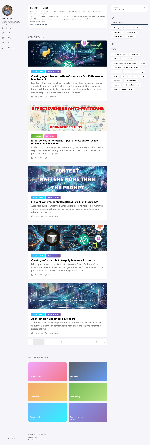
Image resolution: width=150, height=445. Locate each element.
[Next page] (104, 342)
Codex (128, 72)
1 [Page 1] (38, 342)
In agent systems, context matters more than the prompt (64, 202)
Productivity (118, 36)
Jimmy (44, 440)
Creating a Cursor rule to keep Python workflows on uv (63, 260)
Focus (115, 76)
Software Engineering (132, 85)
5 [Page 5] (96, 342)
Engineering (139, 72)
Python (116, 59)
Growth (132, 76)
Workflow (134, 54)
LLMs (142, 76)
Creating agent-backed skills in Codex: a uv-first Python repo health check (67, 78)
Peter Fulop (7, 19)
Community (131, 32)
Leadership (130, 36)
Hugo (35, 437)
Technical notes (134, 28)
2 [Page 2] (50, 342)
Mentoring (117, 80)
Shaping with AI (119, 28)
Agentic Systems (127, 89)
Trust (143, 63)
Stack (34, 440)
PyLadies (116, 85)
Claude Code (128, 59)
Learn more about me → (39, 25)
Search (116, 7)
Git (124, 76)
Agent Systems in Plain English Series (126, 67)
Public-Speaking (131, 80)
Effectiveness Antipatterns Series (125, 63)
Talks (115, 89)
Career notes (118, 32)
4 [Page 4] (72, 342)
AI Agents (117, 72)
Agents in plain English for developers (53, 318)
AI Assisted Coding (120, 54)
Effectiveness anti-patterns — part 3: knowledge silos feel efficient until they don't (64, 142)
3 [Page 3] (61, 342)
